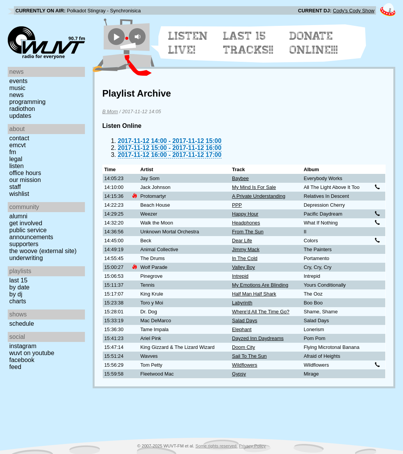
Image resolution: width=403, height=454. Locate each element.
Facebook (21, 360)
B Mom (110, 111)
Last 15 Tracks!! (248, 43)
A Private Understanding (258, 196)
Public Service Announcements (31, 233)
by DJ (15, 294)
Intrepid (240, 276)
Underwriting (26, 258)
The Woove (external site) (42, 251)
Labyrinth (242, 303)
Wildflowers (244, 365)
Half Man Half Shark (254, 294)
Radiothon (22, 108)
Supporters (24, 244)
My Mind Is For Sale (254, 187)
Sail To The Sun (249, 356)
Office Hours (25, 173)
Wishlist (19, 193)
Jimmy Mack (245, 249)
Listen (16, 166)
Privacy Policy (252, 446)
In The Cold (244, 258)
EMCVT (17, 145)
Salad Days (244, 320)
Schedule (21, 323)
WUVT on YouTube (31, 353)
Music (17, 88)
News (16, 95)
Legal (15, 159)
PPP (237, 205)
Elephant (242, 329)
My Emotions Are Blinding (260, 285)
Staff (15, 187)
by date (19, 287)
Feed (15, 367)
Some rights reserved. (216, 446)
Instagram (22, 346)
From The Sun (248, 232)
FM (12, 152)
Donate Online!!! (314, 43)
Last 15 (18, 280)
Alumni (18, 216)
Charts (17, 301)
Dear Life (242, 240)
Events (18, 81)
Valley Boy (243, 267)
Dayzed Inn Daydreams (258, 338)
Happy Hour (245, 214)
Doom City (243, 347)
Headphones (246, 223)
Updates (20, 115)
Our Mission (25, 180)
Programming (27, 102)
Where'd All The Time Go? (261, 312)
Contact (19, 138)
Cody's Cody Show (353, 11)
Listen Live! (188, 43)
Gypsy (239, 374)
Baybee (240, 178)
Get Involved (25, 223)
